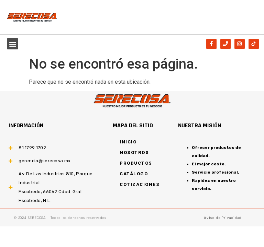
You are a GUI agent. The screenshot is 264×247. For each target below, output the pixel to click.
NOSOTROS (134, 152)
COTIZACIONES (140, 184)
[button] (12, 43)
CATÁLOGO (134, 173)
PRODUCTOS (136, 163)
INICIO (128, 141)
